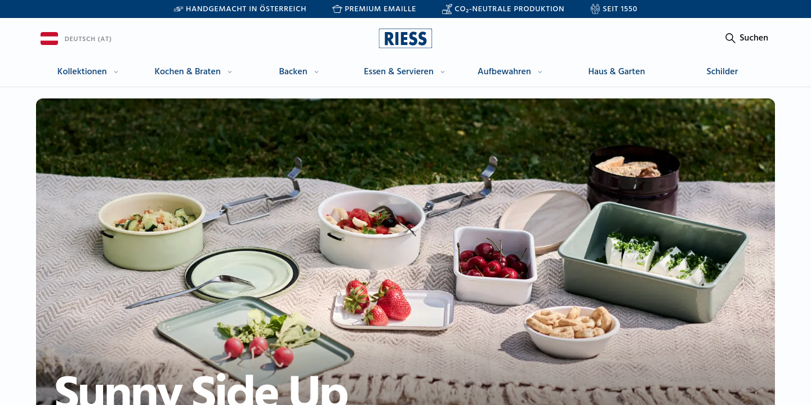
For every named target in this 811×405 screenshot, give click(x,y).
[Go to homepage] (405, 38)
